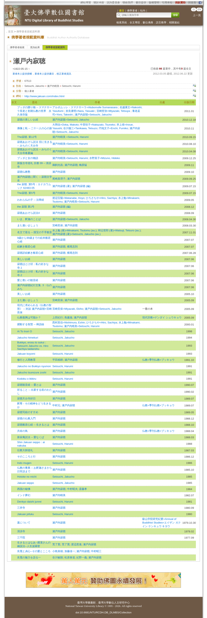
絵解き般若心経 (26, 246)
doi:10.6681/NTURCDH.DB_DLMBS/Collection (103, 612)
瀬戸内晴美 (58, 495)
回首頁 (192, 2)
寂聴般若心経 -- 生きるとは (33, 424)
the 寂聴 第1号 (25, 206)
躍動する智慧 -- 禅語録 (30, 324)
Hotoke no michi (27, 476)
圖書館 (92, 602)
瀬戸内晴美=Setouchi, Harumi (70, 143)
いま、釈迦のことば (29, 219)
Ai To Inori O (24, 331)
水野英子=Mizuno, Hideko (104, 158)
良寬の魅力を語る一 (29, 557)
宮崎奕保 (57, 225)
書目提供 (141, 2)
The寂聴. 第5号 (26, 192)
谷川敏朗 (57, 557)
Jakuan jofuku (25, 514)
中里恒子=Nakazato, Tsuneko (97, 124)
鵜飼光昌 (57, 164)
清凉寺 (21, 531)
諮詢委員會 (113, 2)
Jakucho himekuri (27, 337)
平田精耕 (57, 359)
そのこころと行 (26, 456)
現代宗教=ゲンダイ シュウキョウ (162, 317)
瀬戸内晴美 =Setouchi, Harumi (70, 136)
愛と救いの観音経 (27, 280)
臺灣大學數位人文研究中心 (114, 602)
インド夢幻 (23, 495)
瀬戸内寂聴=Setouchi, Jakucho (93, 114)
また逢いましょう (27, 225)
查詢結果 (35, 47)
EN (199, 9)
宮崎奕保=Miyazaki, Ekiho (67, 308)
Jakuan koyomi (26, 353)
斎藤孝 (83, 488)
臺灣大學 (82, 602)
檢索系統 (121, 22)
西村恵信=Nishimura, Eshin (68, 322)
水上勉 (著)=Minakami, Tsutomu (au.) (74, 230)
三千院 (21, 537)
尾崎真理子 (58, 178)
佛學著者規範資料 (55, 47)
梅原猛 (83, 164)
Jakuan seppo (25, 482)
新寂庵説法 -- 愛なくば (30, 437)
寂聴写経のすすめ (27, 412)
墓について (23, 522)
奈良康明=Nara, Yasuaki (80, 110)
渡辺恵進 (76, 544)
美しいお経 (23, 259)
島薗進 (68, 317)
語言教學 (161, 22)
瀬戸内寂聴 (71, 164)
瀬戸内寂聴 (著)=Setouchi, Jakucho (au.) (76, 234)
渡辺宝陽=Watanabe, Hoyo (68, 197)
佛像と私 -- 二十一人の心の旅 (34, 128)
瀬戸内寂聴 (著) (61, 186)
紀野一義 (81, 557)
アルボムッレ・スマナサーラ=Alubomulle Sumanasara (85, 107)
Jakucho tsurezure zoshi (31, 372)
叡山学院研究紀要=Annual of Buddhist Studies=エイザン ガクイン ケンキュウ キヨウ (161, 522)
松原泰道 (69, 557)
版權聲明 (154, 2)
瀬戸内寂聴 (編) (81, 186)
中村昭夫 (72, 488)
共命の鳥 (22, 430)
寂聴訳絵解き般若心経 (30, 252)
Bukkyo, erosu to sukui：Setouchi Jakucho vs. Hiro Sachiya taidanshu (32, 345)
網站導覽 (85, 2)
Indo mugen (24, 462)
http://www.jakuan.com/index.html (44, 96)
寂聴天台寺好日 (26, 398)
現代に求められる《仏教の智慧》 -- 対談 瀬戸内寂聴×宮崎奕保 (34, 309)
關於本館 (99, 2)
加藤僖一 (69, 551)
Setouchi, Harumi (62, 353)
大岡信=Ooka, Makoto (65, 124)
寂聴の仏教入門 (26, 418)
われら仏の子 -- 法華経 (30, 199)
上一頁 (197, 15)
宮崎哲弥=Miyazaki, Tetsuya (114, 110)
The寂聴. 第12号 (27, 136)
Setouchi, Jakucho (63, 331)
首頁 (10, 31)
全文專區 (135, 22)
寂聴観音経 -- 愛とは (29, 384)
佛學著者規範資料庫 (28, 31)
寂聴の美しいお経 (27, 119)
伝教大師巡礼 (25, 450)
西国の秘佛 (23, 488)
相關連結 (174, 22)
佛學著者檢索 (17, 47)
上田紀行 (57, 317)
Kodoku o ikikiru (26, 378)
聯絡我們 (128, 2)
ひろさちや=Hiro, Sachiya (101, 197)
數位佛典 (148, 22)
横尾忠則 (72, 246)
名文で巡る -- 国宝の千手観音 (34, 232)
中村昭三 (96, 551)
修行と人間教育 (26, 359)
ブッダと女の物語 (27, 158)
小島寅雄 (57, 551)
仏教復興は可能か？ (29, 317)
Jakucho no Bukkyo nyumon (34, 366)
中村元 (56, 405)
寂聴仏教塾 (23, 171)
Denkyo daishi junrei (29, 501)
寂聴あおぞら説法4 (28, 212)
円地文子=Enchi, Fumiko (113, 128)
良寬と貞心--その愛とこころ (34, 551)
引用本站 (167, 2)
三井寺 (21, 507)
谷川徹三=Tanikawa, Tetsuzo (80, 128)
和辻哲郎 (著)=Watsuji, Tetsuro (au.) (119, 230)
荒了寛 (56, 544)
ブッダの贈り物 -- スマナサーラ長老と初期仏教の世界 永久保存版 (34, 111)
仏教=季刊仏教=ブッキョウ (158, 359)
